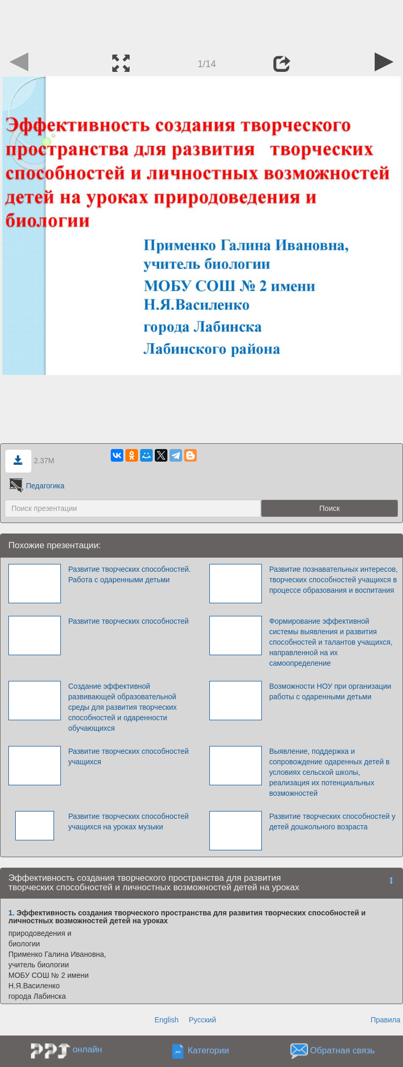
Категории (208, 1050)
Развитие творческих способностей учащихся (128, 756)
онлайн (87, 1049)
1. (11, 913)
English (166, 1020)
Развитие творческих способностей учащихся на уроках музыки (128, 821)
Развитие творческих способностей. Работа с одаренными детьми (129, 574)
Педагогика (36, 486)
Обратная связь (342, 1050)
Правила (385, 1020)
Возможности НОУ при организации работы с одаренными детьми (330, 691)
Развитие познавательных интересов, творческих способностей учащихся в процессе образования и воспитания (333, 579)
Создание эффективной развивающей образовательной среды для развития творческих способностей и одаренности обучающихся (122, 707)
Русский (202, 1020)
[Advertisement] (201, 23)
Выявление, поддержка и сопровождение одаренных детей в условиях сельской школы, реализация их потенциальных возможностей (329, 772)
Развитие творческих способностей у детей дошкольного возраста (332, 821)
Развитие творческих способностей (128, 621)
